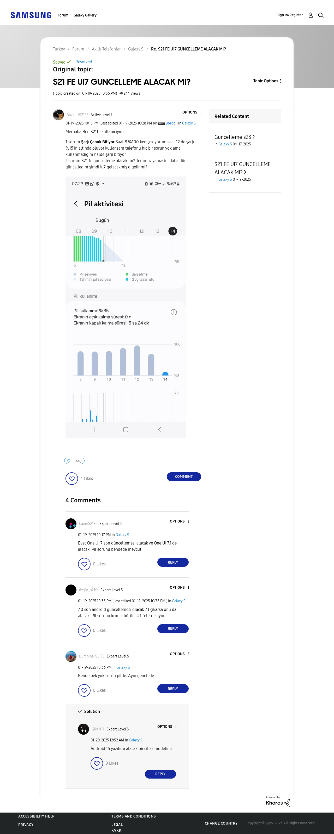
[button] (192, 112)
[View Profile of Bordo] (170, 123)
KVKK (116, 830)
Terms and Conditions (133, 816)
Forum (63, 15)
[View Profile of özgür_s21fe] (88, 590)
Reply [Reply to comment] (173, 562)
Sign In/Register (290, 15)
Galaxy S (189, 123)
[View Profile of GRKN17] (98, 729)
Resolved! (84, 61)
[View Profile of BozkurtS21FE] (77, 115)
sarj (79, 460)
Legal (117, 824)
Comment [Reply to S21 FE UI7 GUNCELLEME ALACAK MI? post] (184, 476)
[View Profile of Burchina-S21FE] (92, 656)
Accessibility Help (36, 816)
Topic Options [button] (265, 80)
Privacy (25, 824)
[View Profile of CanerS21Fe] (88, 523)
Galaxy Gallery (85, 15)
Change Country (221, 823)
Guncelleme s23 (232, 137)
